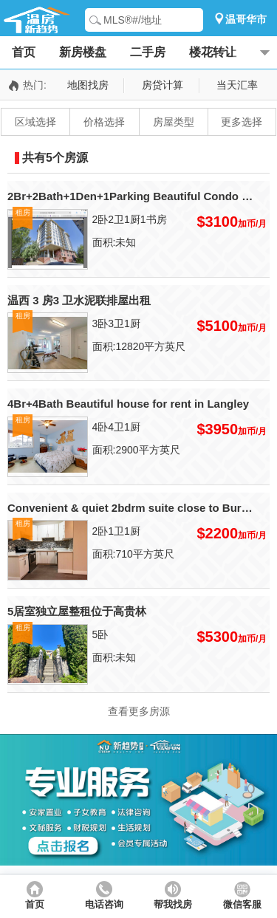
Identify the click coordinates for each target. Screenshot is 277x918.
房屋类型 (173, 122)
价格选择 (104, 122)
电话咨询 (104, 905)
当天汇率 (237, 85)
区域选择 (35, 122)
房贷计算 (162, 85)
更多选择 (241, 122)
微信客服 (242, 905)
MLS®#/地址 (132, 20)
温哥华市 (246, 19)
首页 (23, 52)
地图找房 (88, 85)
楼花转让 (212, 52)
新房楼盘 (82, 52)
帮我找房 (173, 905)
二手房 (147, 52)
